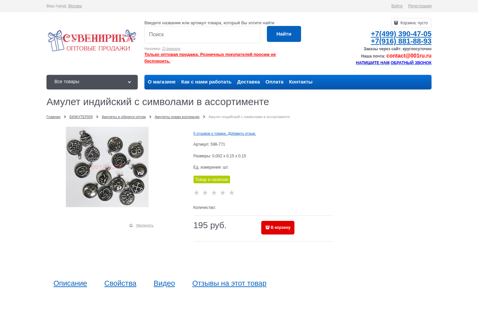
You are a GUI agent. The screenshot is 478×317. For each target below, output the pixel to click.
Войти (397, 6)
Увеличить (144, 225)
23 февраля (171, 49)
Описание (70, 283)
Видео (164, 283)
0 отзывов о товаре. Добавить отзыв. (225, 133)
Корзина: (413, 23)
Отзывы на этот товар (229, 283)
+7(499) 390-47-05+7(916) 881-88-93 (401, 37)
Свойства (120, 283)
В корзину (281, 227)
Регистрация (420, 6)
